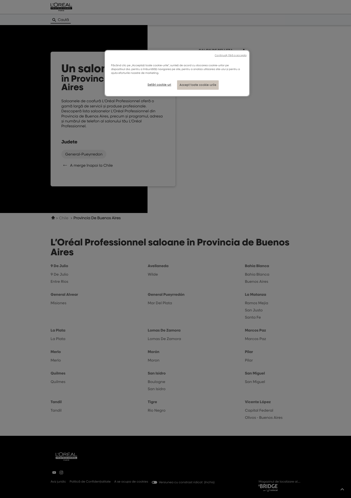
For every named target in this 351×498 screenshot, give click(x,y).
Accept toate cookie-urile (198, 85)
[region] (177, 73)
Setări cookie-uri (159, 84)
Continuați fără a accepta (230, 55)
